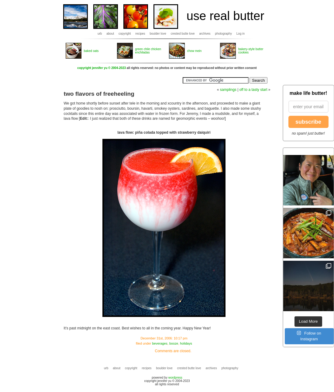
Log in (240, 33)
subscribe (308, 122)
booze (173, 343)
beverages (159, 343)
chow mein (194, 51)
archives (204, 33)
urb (100, 33)
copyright (125, 33)
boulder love (158, 33)
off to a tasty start (253, 90)
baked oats (91, 51)
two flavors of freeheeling (99, 94)
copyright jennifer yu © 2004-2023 (101, 68)
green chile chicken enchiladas (148, 50)
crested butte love (183, 33)
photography (223, 33)
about (110, 33)
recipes (140, 33)
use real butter (225, 15)
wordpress (175, 377)
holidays (186, 343)
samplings (228, 90)
